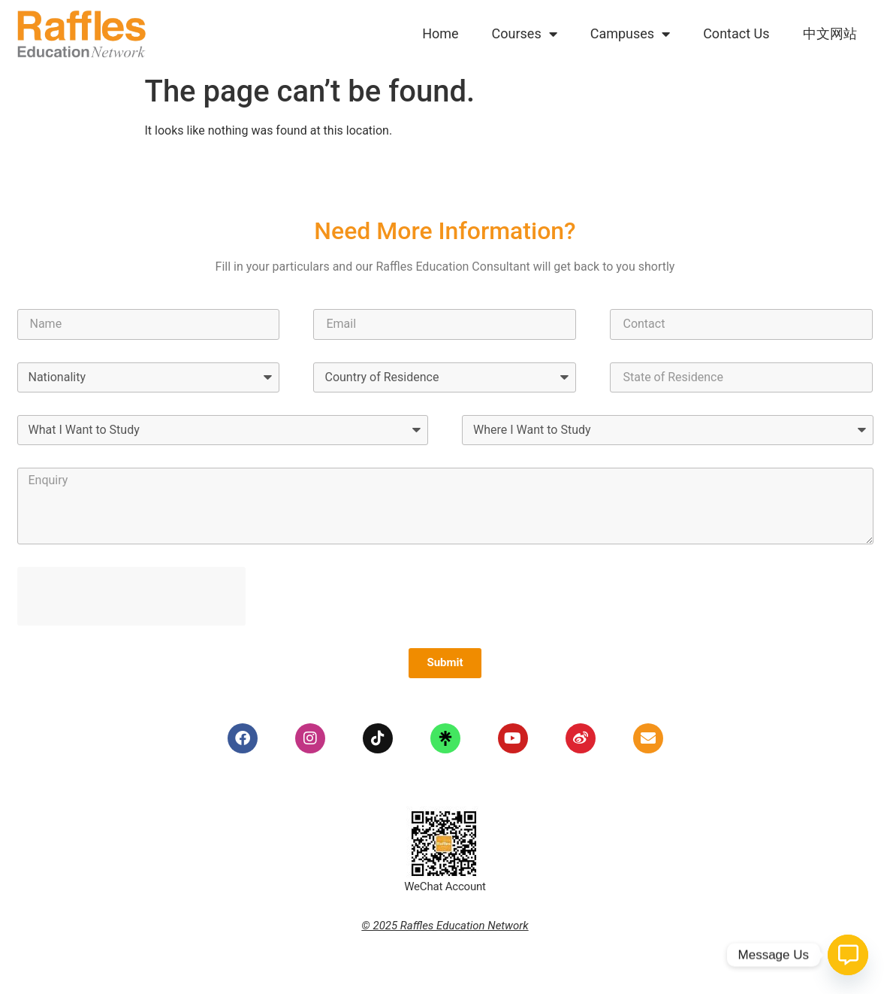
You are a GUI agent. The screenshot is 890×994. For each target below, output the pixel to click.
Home (440, 33)
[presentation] (131, 596)
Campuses (630, 34)
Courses (524, 34)
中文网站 (830, 33)
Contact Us (736, 33)
